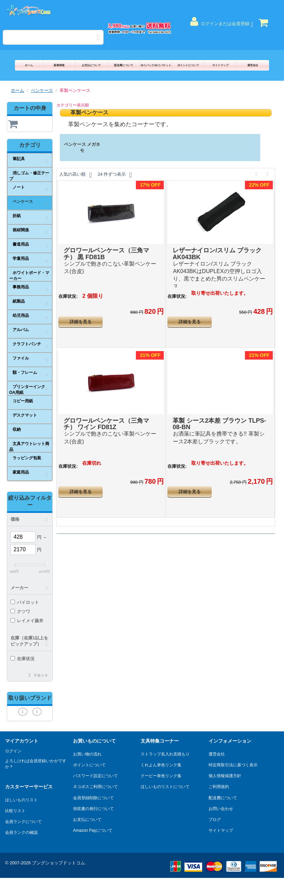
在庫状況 (23, 658)
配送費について (123, 65)
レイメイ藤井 (27, 620)
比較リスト (15, 810)
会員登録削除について (93, 797)
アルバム (21, 329)
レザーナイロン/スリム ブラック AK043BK (217, 254)
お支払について (91, 65)
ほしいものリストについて (165, 786)
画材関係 (21, 230)
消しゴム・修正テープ (29, 176)
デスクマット (25, 415)
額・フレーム (25, 372)
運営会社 (252, 65)
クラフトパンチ (27, 344)
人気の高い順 (75, 175)
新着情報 (59, 65)
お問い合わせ (221, 808)
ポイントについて (188, 65)
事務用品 (21, 287)
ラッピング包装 (27, 458)
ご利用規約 (219, 786)
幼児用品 (21, 315)
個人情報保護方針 (225, 775)
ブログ (215, 819)
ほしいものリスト (21, 800)
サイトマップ (220, 65)
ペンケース (42, 90)
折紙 (17, 215)
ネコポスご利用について (95, 786)
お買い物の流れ (87, 754)
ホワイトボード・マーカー (29, 275)
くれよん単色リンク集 (161, 765)
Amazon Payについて (92, 830)
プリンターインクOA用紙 (27, 389)
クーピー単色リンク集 (161, 775)
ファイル (21, 358)
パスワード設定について (95, 775)
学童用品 (21, 258)
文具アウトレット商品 (29, 446)
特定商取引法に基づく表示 (233, 765)
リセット (40, 675)
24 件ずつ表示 (114, 175)
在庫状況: (67, 296)
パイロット (25, 602)
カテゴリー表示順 (72, 105)
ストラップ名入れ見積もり (165, 754)
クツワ (20, 611)
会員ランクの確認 (21, 832)
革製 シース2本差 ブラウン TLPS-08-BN (219, 424)
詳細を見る (81, 321)
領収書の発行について (93, 808)
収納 (17, 429)
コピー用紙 (23, 401)
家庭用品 (21, 472)
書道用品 (21, 244)
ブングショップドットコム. (59, 862)
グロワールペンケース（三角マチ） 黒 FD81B (106, 254)
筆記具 (19, 158)
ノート (19, 187)
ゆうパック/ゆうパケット (156, 65)
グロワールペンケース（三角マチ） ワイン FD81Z (106, 424)
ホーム (29, 65)
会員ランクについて (23, 821)
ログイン (13, 751)
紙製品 (19, 301)
